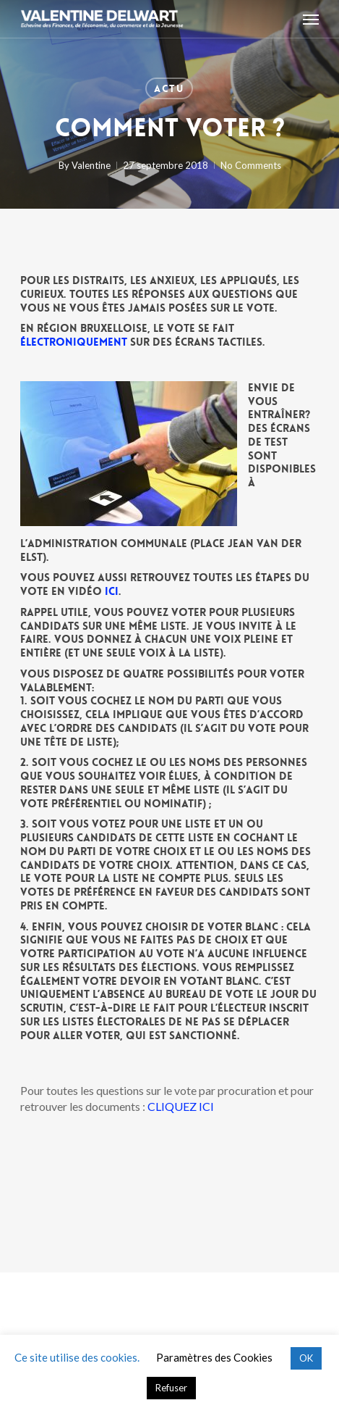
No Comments (250, 165)
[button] (311, 19)
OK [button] (306, 1358)
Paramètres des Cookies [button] (214, 1357)
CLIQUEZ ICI (180, 1106)
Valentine (91, 165)
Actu (169, 88)
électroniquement (73, 342)
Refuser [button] (171, 1388)
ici (112, 591)
